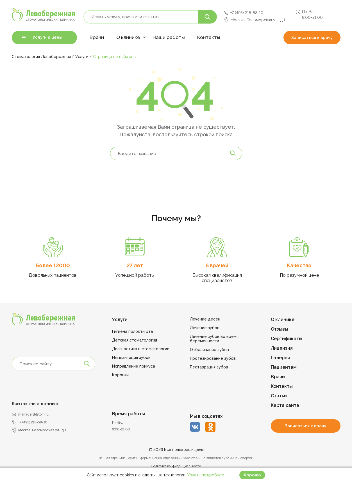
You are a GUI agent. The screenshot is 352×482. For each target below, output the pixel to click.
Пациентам (284, 367)
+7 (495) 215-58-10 (247, 12)
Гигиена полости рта (132, 331)
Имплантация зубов (131, 357)
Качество (299, 265)
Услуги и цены (47, 37)
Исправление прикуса (133, 366)
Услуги (120, 319)
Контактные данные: (35, 403)
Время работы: (129, 413)
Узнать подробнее (205, 475)
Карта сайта (285, 405)
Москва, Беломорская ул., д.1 (257, 20)
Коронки (120, 375)
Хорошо (252, 475)
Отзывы (279, 329)
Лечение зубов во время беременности (214, 338)
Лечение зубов (204, 328)
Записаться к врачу (312, 37)
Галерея (280, 357)
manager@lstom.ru (33, 414)
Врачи (97, 37)
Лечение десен (205, 319)
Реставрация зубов (209, 367)
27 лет (135, 265)
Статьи (279, 395)
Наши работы (169, 37)
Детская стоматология (134, 340)
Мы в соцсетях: (207, 416)
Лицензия (282, 348)
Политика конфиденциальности (176, 466)
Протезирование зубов (213, 358)
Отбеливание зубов (209, 349)
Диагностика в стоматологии (140, 349)
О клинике (128, 37)
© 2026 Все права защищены (176, 449)
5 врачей (217, 265)
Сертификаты (286, 338)
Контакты (208, 37)
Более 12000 (53, 265)
